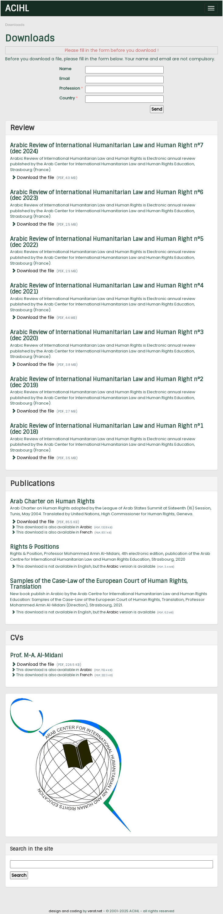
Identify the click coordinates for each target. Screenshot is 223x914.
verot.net (95, 911)
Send (157, 109)
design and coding (65, 911)
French (86, 532)
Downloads (15, 24)
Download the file (35, 177)
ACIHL (17, 8)
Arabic (86, 527)
